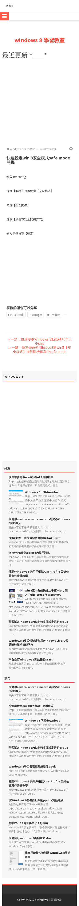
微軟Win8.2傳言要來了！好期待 (28, 823)
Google (35, 315)
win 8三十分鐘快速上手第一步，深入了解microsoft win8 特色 (46, 593)
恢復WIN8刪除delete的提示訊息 (29, 553)
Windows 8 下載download (42, 492)
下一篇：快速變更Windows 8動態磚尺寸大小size (39, 341)
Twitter (53, 315)
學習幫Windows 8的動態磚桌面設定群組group (38, 622)
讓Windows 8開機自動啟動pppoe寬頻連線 (36, 800)
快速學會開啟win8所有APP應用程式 (31, 477)
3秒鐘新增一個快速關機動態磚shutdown (34, 538)
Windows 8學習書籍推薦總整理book (32, 766)
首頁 (10, 6)
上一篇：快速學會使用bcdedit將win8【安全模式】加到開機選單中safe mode (39, 350)
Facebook (16, 315)
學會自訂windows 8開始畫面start (31, 659)
